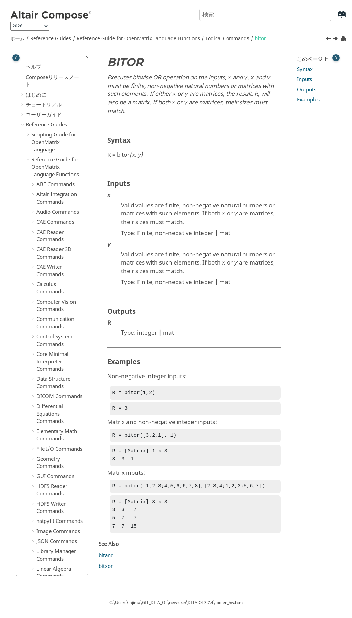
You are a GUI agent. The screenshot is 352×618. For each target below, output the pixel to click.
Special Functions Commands (56, 359)
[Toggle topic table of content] (336, 57)
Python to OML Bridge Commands (58, 511)
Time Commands (56, 462)
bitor (260, 38)
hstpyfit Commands (59, 160)
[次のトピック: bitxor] (336, 39)
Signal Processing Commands (57, 341)
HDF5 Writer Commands (51, 146)
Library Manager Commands (56, 194)
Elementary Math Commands (56, 74)
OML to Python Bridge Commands (58, 494)
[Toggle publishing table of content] (16, 57)
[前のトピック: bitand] (329, 39)
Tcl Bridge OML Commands (54, 431)
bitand (49, 235)
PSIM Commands (56, 310)
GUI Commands (55, 115)
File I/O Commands (59, 88)
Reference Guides (50, 38)
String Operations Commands (57, 394)
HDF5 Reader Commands (51, 129)
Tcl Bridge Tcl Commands (51, 449)
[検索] (318, 14)
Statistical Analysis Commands (58, 376)
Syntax (305, 69)
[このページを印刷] (344, 39)
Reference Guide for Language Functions (138, 38)
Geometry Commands (50, 101)
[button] (33, 71)
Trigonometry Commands (52, 476)
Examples (308, 99)
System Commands (59, 407)
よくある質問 (41, 562)
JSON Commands (56, 180)
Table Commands (56, 418)
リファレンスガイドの (56, 528)
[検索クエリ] (265, 15)
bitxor (49, 255)
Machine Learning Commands (57, 269)
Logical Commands (227, 38)
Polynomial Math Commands (56, 324)
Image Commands (58, 170)
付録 (31, 552)
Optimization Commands (51, 286)
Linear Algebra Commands (53, 211)
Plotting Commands (60, 300)
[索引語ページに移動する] (334, 17)
